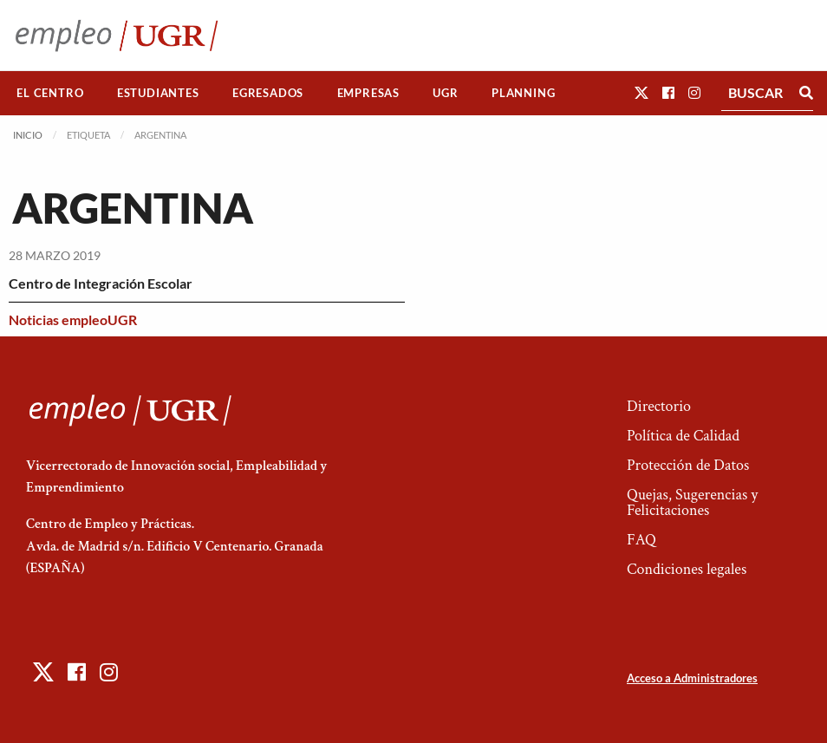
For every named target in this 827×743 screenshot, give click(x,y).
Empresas (368, 93)
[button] (641, 92)
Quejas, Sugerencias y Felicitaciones (692, 502)
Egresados (267, 93)
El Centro (49, 93)
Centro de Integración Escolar (100, 283)
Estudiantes (158, 93)
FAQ (641, 540)
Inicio (27, 134)
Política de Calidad (683, 436)
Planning (523, 93)
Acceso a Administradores (692, 678)
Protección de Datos (688, 465)
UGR (445, 93)
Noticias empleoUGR (73, 319)
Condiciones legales (686, 569)
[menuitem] (50, 93)
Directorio (659, 406)
